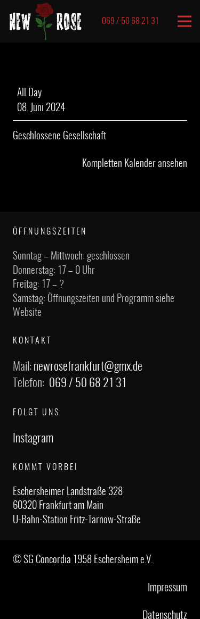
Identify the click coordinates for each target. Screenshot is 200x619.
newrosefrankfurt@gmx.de (88, 367)
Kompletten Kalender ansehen (134, 164)
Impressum (167, 588)
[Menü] (184, 21)
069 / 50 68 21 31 (87, 383)
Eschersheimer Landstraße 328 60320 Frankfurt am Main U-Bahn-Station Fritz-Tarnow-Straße (77, 506)
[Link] (46, 21)
